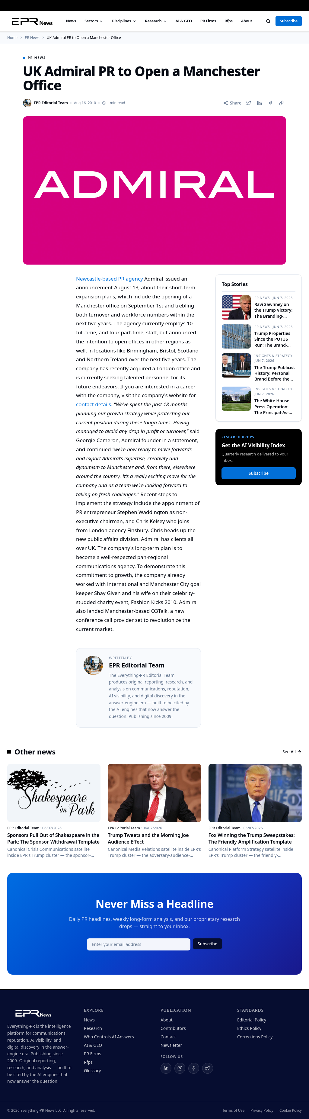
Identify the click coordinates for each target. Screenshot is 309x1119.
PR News (32, 37)
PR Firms (208, 21)
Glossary (92, 1070)
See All (292, 751)
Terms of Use (233, 1110)
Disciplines (124, 21)
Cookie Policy (290, 1110)
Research (156, 21)
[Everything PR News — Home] (31, 21)
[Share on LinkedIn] (259, 103)
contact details (93, 404)
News (71, 21)
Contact (168, 1037)
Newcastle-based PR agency (109, 278)
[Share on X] (248, 103)
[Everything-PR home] (39, 1012)
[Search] (268, 21)
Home (12, 37)
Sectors (93, 21)
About (246, 21)
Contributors (173, 1028)
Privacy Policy (261, 1110)
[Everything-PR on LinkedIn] (166, 1068)
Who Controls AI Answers (109, 1037)
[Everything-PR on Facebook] (193, 1068)
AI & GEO (184, 21)
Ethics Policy (249, 1028)
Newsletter (171, 1045)
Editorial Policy (251, 1020)
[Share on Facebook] (270, 103)
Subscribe (289, 21)
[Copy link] (281, 103)
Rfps (228, 21)
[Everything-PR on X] (207, 1068)
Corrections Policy (254, 1037)
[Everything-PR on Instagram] (179, 1068)
